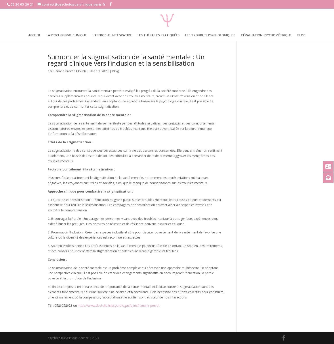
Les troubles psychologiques (210, 35)
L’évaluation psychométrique (266, 35)
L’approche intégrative (112, 35)
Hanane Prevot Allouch (69, 71)
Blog (301, 35)
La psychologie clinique (66, 35)
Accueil (34, 35)
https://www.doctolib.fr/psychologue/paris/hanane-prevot (119, 305)
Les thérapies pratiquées (158, 35)
